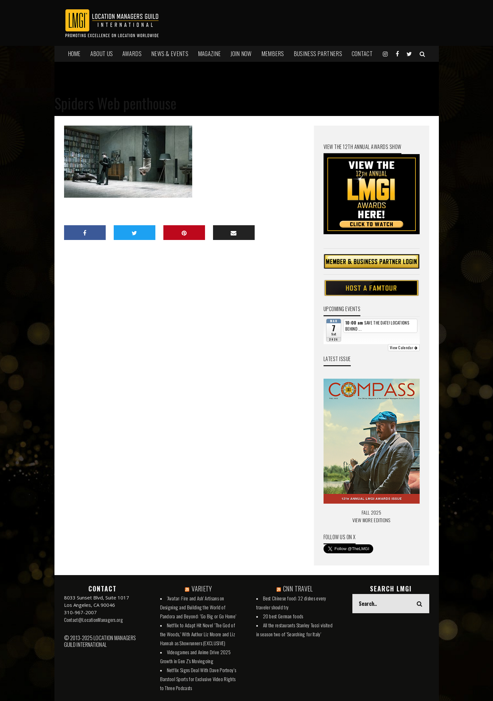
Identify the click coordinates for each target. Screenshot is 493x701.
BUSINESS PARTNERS (318, 53)
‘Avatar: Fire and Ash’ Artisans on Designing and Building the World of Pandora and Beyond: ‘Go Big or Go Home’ (198, 607)
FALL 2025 (371, 512)
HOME (74, 53)
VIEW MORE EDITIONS (371, 520)
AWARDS (132, 53)
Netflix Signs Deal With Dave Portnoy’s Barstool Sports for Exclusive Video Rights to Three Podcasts (198, 678)
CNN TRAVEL (298, 588)
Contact (362, 53)
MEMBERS (272, 53)
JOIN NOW (240, 53)
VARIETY (202, 588)
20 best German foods (283, 616)
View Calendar (404, 347)
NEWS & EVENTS (169, 53)
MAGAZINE (209, 53)
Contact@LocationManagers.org (93, 619)
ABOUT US (101, 53)
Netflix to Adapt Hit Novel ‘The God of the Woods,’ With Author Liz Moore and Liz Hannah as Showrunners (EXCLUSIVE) (197, 634)
